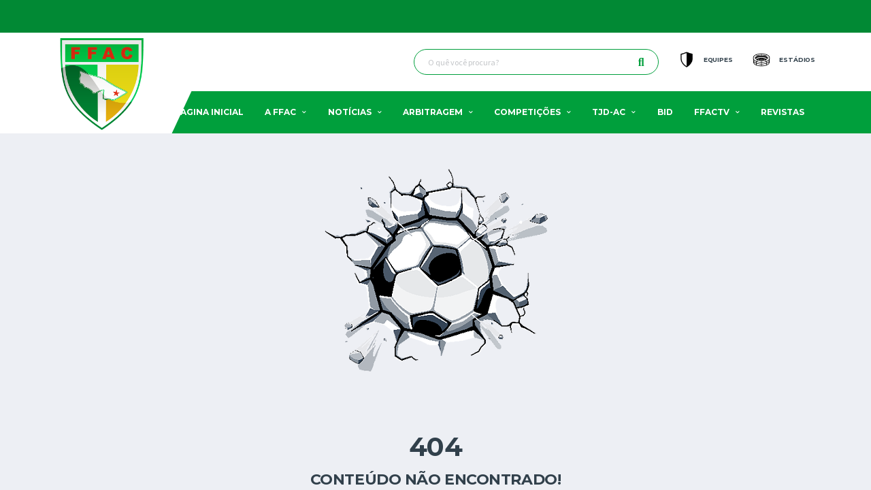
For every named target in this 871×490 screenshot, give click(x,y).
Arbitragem (433, 112)
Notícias (350, 112)
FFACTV (711, 112)
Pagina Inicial (209, 112)
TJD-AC (608, 112)
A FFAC (280, 112)
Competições (527, 112)
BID (665, 112)
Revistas (782, 112)
